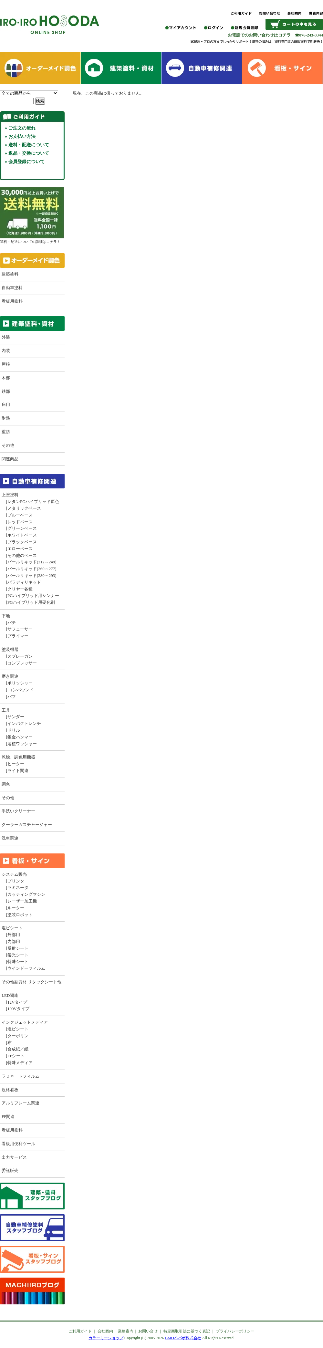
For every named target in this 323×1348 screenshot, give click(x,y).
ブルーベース (20, 515)
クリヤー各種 (20, 589)
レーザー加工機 (22, 901)
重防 (6, 431)
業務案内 (125, 1331)
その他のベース (22, 555)
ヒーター (15, 763)
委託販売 (10, 1170)
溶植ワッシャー (22, 743)
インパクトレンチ (24, 723)
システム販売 (14, 874)
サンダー (15, 716)
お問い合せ (148, 1331)
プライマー (17, 635)
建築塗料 (10, 274)
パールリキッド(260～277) (32, 568)
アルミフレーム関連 (20, 1103)
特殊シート (17, 961)
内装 (6, 350)
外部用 (13, 934)
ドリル (13, 730)
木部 (6, 377)
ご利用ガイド (80, 1331)
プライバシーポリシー (235, 1331)
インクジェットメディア (25, 1022)
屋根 (6, 364)
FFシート (16, 1055)
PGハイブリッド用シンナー (33, 595)
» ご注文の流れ (20, 128)
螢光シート (17, 955)
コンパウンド (20, 689)
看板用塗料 (12, 301)
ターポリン (17, 1035)
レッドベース (20, 521)
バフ (11, 696)
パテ (11, 622)
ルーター (15, 907)
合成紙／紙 (17, 1049)
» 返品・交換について (27, 153)
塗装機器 (10, 649)
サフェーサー (20, 629)
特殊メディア (20, 1062)
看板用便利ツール (18, 1143)
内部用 (13, 941)
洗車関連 (10, 838)
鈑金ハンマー (20, 737)
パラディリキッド (24, 582)
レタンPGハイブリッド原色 (33, 501)
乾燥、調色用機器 (18, 757)
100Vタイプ (18, 1008)
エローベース (20, 548)
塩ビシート (12, 927)
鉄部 (6, 391)
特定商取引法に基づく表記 (186, 1331)
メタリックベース (24, 508)
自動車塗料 (12, 287)
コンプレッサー (22, 663)
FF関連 (8, 1116)
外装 (6, 337)
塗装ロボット (20, 914)
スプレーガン (20, 656)
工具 (6, 710)
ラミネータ (17, 887)
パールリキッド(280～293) (32, 575)
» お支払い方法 (20, 136)
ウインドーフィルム (26, 968)
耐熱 (6, 418)
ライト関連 (17, 770)
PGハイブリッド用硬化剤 (31, 602)
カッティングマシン (26, 894)
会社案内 (105, 1331)
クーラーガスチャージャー (27, 824)
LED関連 (10, 995)
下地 (6, 615)
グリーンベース (22, 528)
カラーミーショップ (106, 1338)
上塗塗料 (10, 494)
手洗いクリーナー (18, 811)
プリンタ (15, 881)
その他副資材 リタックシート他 (31, 981)
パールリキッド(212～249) (32, 561)
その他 (8, 445)
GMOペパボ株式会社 (183, 1338)
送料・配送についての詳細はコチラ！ (32, 239)
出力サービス (14, 1157)
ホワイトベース (22, 535)
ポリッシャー (20, 683)
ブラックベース (22, 541)
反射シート (17, 948)
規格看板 (10, 1089)
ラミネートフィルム (20, 1076)
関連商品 (10, 458)
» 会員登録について (25, 161)
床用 (6, 404)
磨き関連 (10, 676)
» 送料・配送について (27, 144)
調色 (6, 784)
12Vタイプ (17, 1002)
